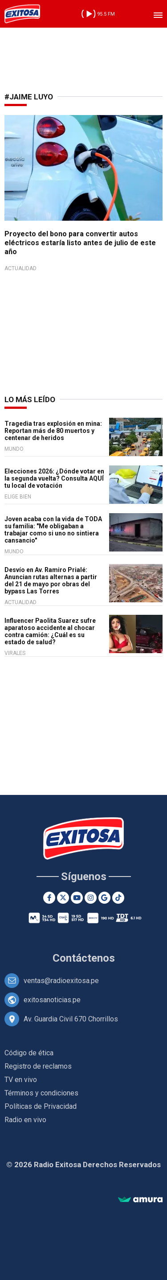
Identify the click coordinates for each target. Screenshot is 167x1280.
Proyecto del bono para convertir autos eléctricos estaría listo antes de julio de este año (80, 243)
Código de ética (28, 1053)
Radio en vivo (25, 1119)
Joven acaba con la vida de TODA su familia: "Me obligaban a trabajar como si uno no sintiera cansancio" (53, 529)
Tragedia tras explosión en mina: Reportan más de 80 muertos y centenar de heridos (53, 430)
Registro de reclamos (38, 1066)
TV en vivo (20, 1079)
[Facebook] (49, 898)
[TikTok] (118, 898)
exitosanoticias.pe (52, 1000)
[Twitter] (63, 898)
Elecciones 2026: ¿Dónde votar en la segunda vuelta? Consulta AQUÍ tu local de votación (54, 478)
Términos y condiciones (41, 1093)
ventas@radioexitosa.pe (61, 980)
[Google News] (104, 898)
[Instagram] (91, 898)
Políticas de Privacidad (40, 1106)
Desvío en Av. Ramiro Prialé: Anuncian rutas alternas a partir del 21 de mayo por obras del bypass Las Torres (50, 580)
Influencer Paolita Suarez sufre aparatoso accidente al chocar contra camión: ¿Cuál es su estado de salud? (50, 631)
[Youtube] (77, 898)
